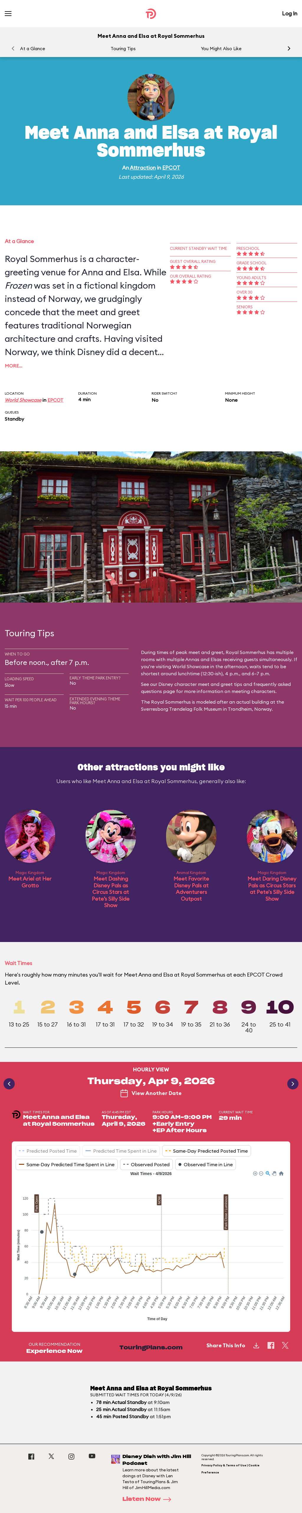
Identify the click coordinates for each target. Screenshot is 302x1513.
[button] (289, 48)
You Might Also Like (221, 48)
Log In (289, 13)
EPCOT (171, 167)
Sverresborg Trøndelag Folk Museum (181, 709)
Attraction (143, 167)
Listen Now (148, 1499)
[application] (151, 1247)
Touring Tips (123, 48)
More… (13, 366)
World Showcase (23, 400)
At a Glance (32, 48)
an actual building (249, 702)
